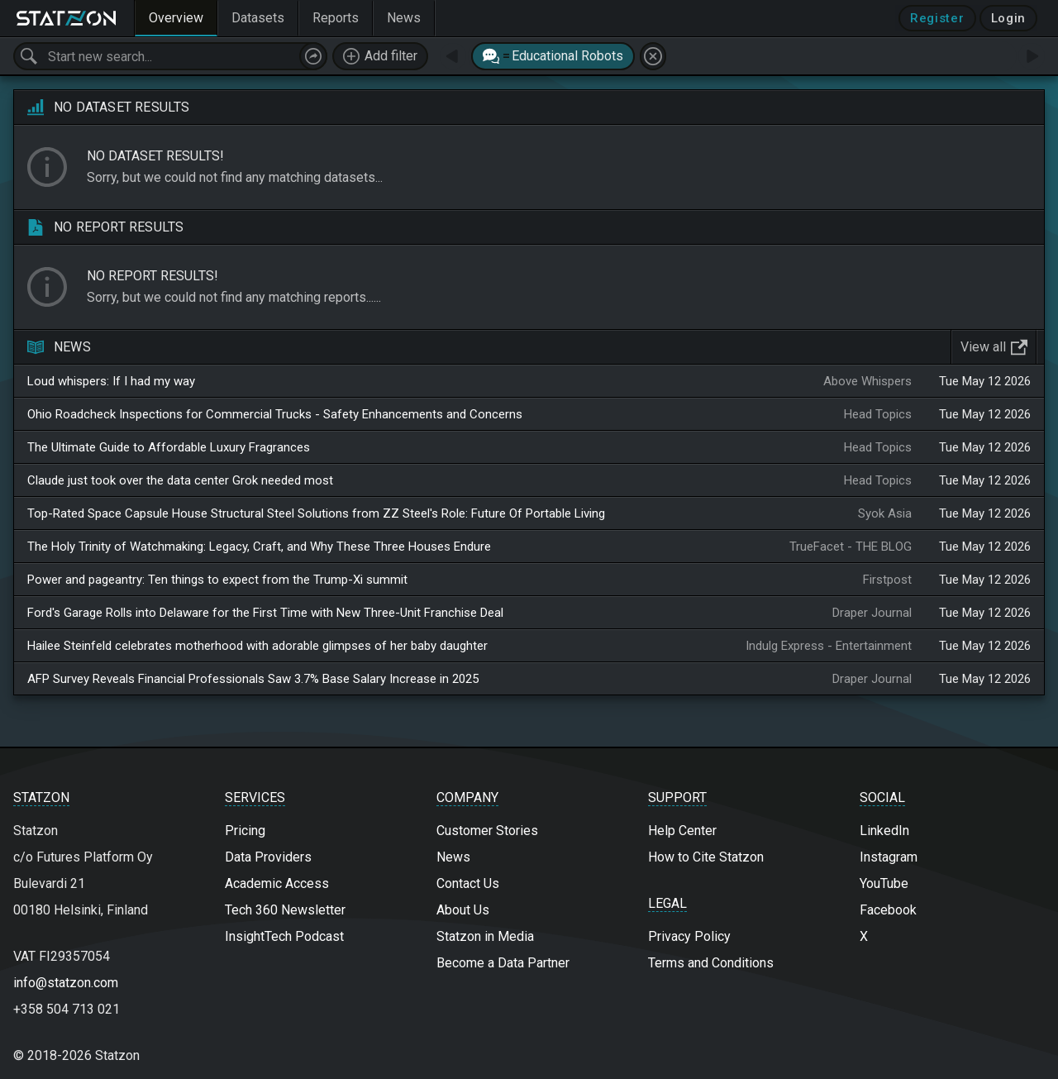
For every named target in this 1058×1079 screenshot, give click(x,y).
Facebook (888, 910)
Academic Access (277, 883)
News (453, 857)
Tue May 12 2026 (985, 381)
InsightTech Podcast (284, 936)
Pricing (245, 830)
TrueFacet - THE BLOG (850, 546)
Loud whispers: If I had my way (111, 381)
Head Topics (878, 414)
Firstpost (887, 579)
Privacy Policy (689, 936)
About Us (462, 910)
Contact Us (467, 883)
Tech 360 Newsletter (285, 910)
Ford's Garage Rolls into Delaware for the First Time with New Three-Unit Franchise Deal (265, 612)
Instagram (888, 857)
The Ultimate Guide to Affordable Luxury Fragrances (168, 447)
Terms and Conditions (711, 963)
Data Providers (268, 857)
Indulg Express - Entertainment (829, 645)
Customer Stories (487, 830)
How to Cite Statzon (706, 857)
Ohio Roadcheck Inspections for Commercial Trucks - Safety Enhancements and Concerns (274, 414)
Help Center (682, 830)
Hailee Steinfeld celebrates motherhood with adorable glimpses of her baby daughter (257, 645)
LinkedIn (884, 830)
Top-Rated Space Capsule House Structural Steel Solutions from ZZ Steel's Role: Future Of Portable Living (316, 513)
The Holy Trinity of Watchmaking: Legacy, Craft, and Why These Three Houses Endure (259, 546)
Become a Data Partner (503, 963)
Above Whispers (867, 381)
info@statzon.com (65, 983)
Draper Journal (872, 612)
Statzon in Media (485, 936)
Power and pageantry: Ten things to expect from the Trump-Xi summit (217, 579)
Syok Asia (885, 513)
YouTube (884, 883)
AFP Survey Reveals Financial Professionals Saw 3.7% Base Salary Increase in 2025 (253, 678)
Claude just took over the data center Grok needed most (180, 480)
